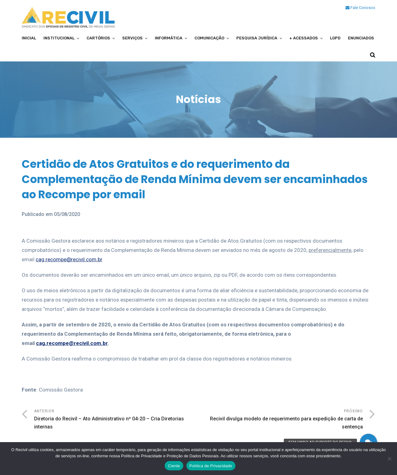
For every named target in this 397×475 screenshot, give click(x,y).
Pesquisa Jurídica (256, 38)
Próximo (280, 420)
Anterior (116, 420)
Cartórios (98, 38)
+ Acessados (303, 38)
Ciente (174, 466)
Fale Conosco (360, 7)
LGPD (335, 38)
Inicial (29, 38)
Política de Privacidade (211, 466)
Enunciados (361, 38)
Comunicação (209, 38)
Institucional (58, 38)
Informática (168, 38)
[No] (389, 458)
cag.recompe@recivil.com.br (69, 259)
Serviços (132, 38)
